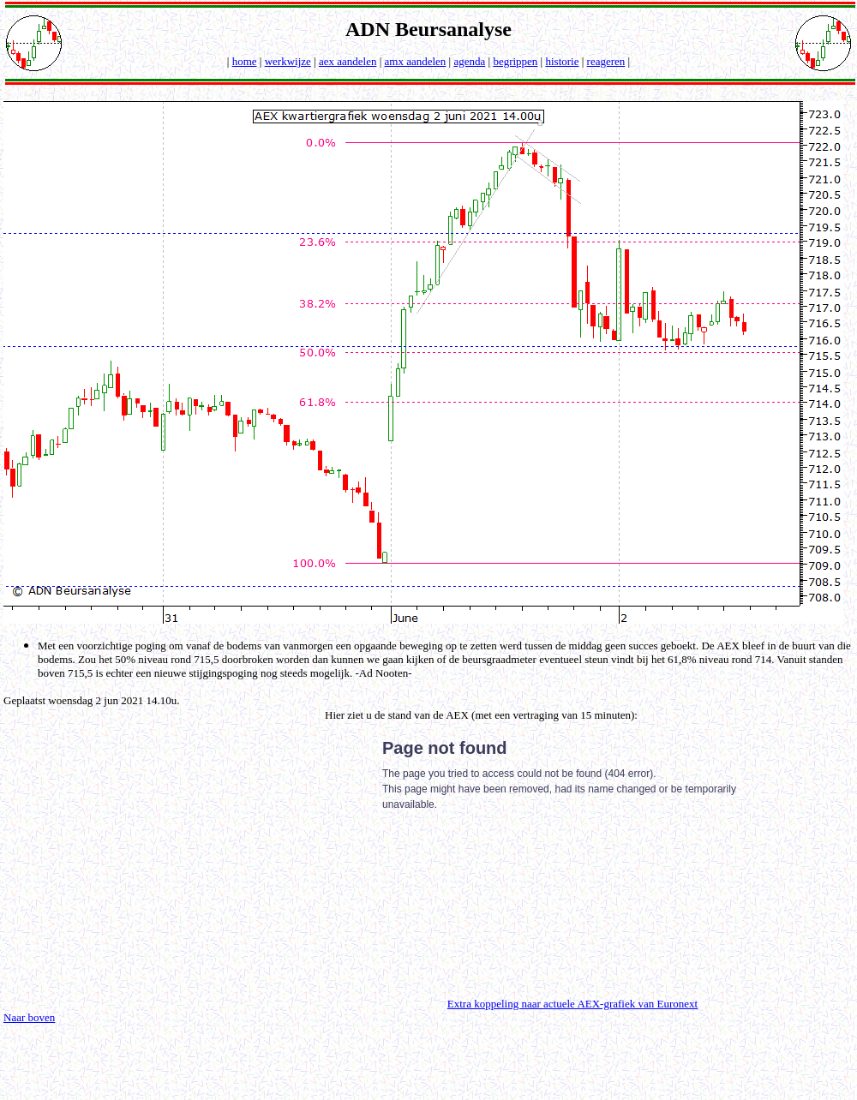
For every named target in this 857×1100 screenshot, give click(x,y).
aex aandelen (347, 61)
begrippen (515, 61)
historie (561, 61)
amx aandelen (415, 61)
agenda (469, 61)
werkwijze (288, 61)
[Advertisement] (147, 858)
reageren (606, 61)
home (244, 61)
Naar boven (29, 1017)
